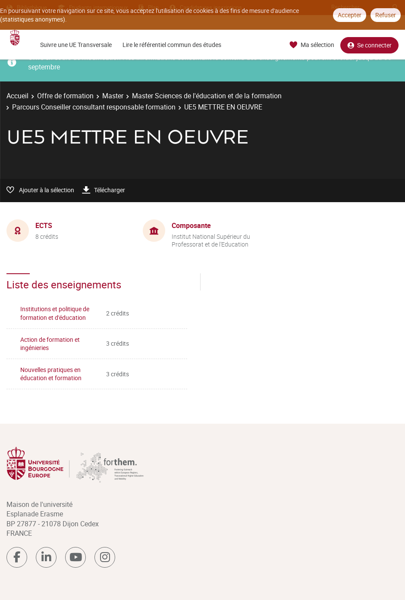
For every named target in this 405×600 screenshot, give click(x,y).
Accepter (349, 15)
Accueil (17, 95)
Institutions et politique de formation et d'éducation (54, 313)
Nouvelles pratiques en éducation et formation (51, 374)
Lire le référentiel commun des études (171, 45)
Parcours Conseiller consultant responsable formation (94, 107)
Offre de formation (65, 95)
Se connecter (369, 45)
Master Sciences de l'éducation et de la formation (207, 95)
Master (112, 95)
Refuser (385, 15)
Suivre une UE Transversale (76, 45)
